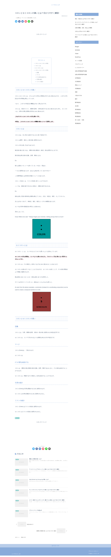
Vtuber (76, 53)
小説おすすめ (78, 95)
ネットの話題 (78, 60)
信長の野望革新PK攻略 (81, 74)
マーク (38, 74)
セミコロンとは (39, 68)
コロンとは (38, 65)
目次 (39, 60)
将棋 (76, 92)
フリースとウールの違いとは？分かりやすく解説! (86, 35)
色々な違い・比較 (79, 120)
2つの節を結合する (41, 77)
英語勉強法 (78, 123)
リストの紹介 (40, 81)
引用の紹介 (39, 79)
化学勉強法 (78, 78)
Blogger (77, 46)
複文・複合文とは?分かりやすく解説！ (85, 18)
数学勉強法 (78, 102)
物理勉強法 (78, 113)
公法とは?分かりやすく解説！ (82, 31)
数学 (76, 99)
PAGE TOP (55, 547)
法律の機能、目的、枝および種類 (83, 27)
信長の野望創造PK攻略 (81, 71)
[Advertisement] (41, 27)
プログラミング (79, 64)
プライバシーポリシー (93, 552)
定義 (38, 72)
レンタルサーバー (79, 67)
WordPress (78, 57)
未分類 (17, 418)
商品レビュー (78, 85)
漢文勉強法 (78, 109)
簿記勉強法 (78, 116)
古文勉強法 (78, 81)
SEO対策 (77, 50)
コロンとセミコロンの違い (42, 63)
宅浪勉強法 (78, 88)
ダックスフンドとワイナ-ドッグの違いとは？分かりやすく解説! (86, 23)
